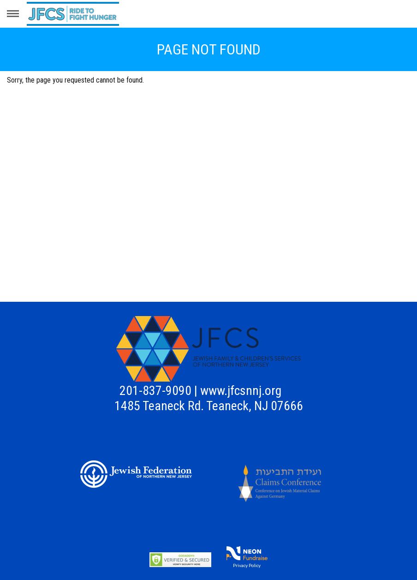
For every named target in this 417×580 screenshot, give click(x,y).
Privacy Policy (247, 565)
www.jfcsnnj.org (240, 390)
